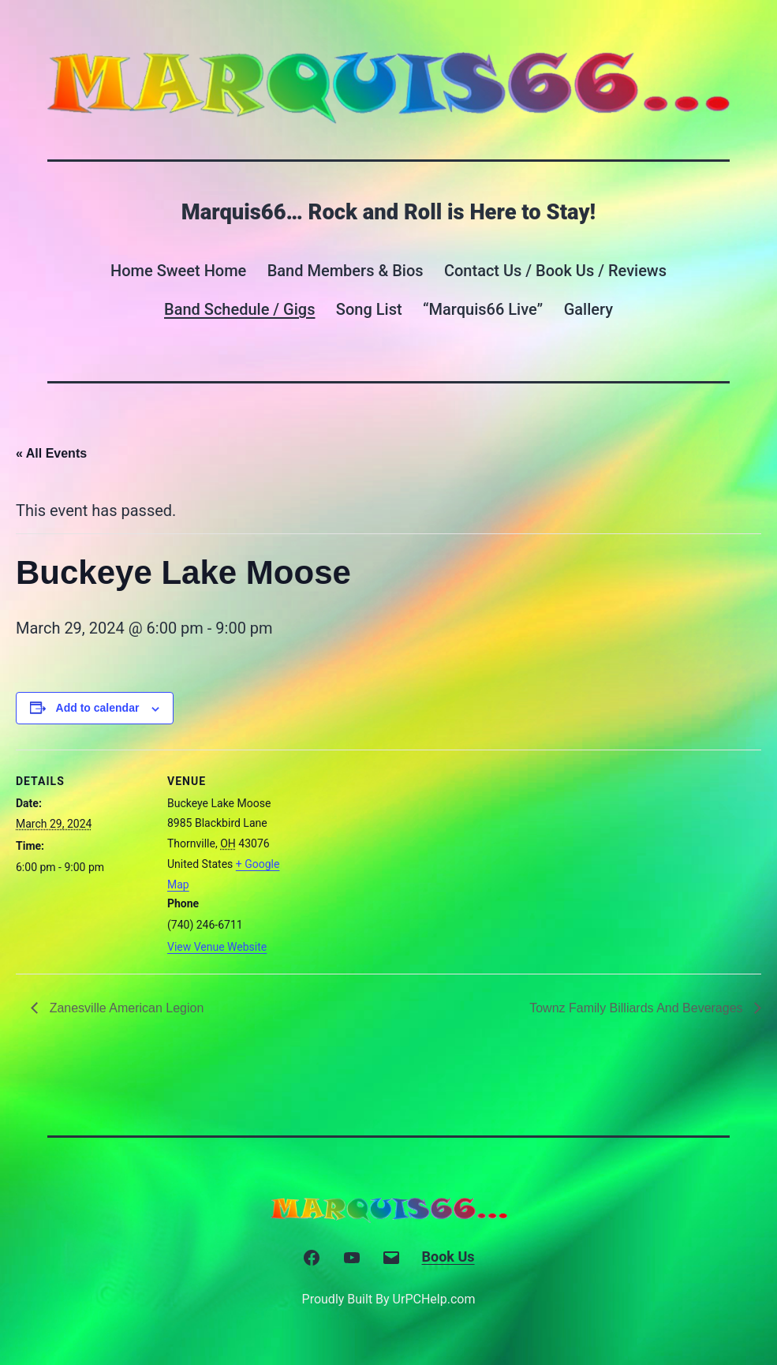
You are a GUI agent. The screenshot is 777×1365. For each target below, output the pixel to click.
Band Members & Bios (345, 270)
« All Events (51, 453)
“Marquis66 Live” (483, 309)
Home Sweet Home (178, 270)
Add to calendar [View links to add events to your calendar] (98, 707)
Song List (369, 309)
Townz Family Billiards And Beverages (637, 1008)
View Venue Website (217, 947)
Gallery (588, 309)
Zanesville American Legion (125, 1008)
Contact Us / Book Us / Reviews (555, 270)
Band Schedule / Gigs (239, 309)
